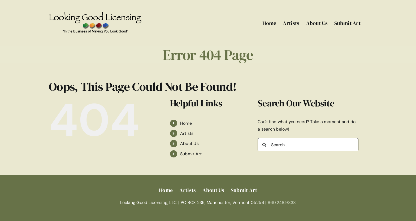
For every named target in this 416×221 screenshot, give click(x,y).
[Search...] (308, 144)
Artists (187, 133)
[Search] (264, 144)
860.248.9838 (282, 202)
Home (186, 123)
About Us (189, 143)
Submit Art (191, 154)
